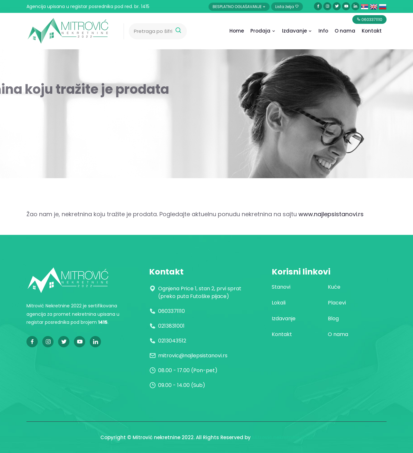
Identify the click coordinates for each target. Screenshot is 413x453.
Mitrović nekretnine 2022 (282, 437)
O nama (338, 334)
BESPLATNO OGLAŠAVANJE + (239, 6)
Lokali (279, 302)
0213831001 (171, 326)
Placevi (337, 302)
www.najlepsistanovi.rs (331, 214)
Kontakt (372, 30)
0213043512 (172, 340)
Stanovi (281, 287)
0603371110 (171, 311)
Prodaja (263, 30)
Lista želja (287, 6)
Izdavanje (297, 30)
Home (236, 30)
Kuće (334, 287)
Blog (333, 318)
